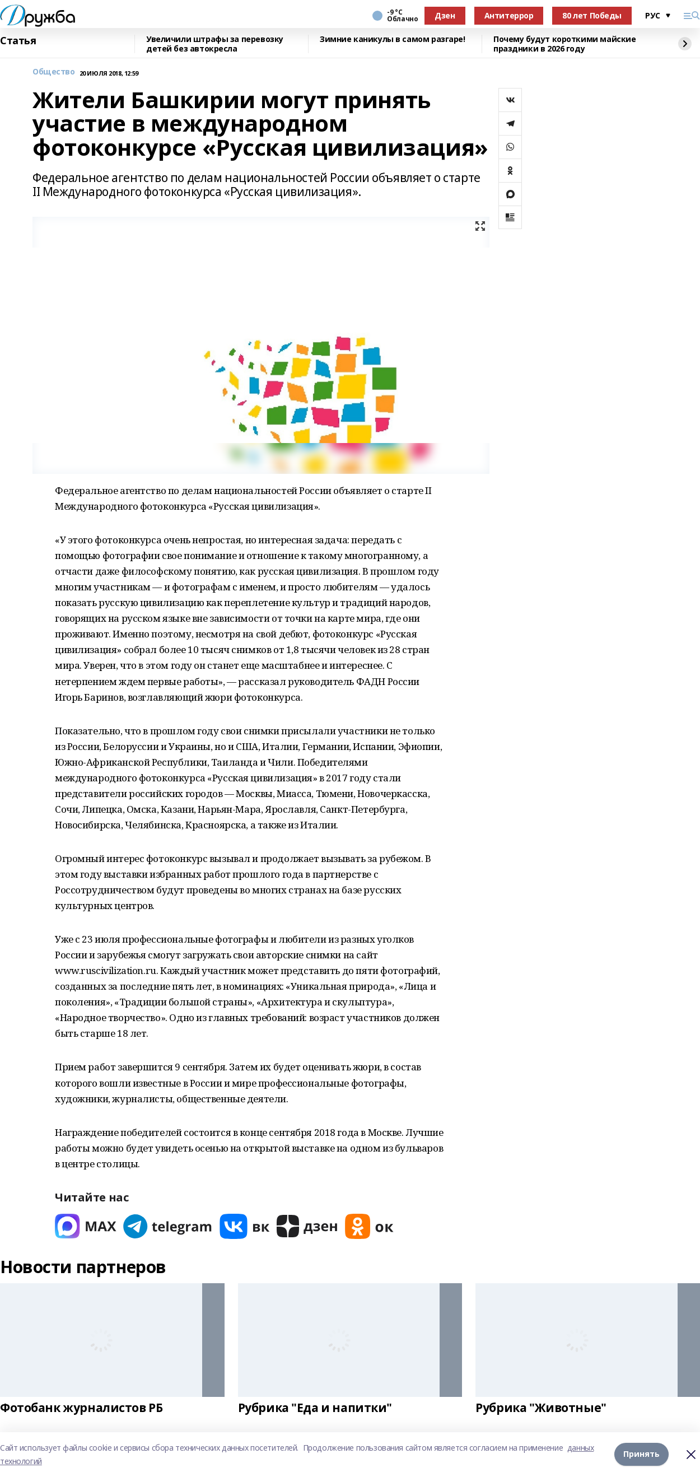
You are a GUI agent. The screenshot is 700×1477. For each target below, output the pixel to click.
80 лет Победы (592, 15)
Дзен (445, 15)
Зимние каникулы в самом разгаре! (392, 39)
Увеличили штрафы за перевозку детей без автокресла (214, 44)
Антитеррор (509, 15)
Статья (18, 41)
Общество (53, 72)
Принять (641, 1454)
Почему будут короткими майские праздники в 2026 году (564, 44)
